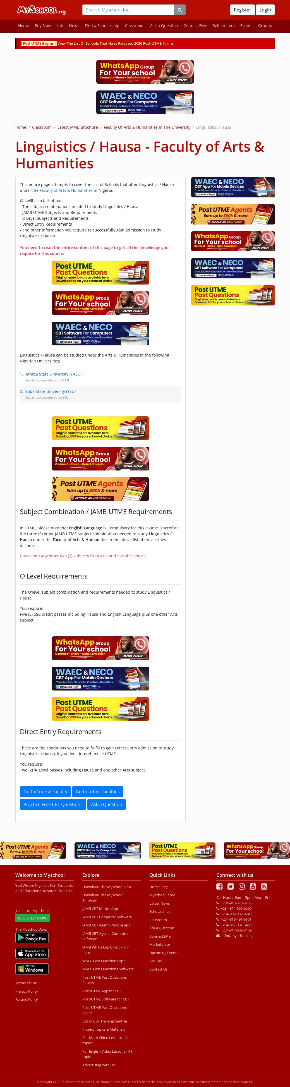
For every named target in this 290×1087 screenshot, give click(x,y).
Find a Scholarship (102, 25)
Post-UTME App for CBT (101, 990)
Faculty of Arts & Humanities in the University (147, 127)
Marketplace (159, 944)
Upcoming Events (163, 952)
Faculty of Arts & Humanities (66, 190)
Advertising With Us (98, 1064)
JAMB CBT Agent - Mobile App (106, 925)
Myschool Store (162, 894)
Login (265, 10)
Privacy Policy (26, 991)
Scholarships (159, 911)
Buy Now (43, 25)
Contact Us (158, 969)
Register (242, 10)
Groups (265, 25)
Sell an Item (224, 25)
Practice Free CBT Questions (53, 804)
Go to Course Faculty (45, 792)
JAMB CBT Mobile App (100, 908)
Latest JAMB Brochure (77, 127)
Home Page (159, 886)
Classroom (135, 25)
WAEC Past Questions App (104, 960)
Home (23, 25)
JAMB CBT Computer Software (107, 916)
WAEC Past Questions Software (108, 968)
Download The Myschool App (106, 886)
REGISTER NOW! (33, 918)
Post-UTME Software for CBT (105, 999)
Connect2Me (195, 25)
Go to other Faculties (98, 792)
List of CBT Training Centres (105, 1021)
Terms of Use (26, 982)
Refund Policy (26, 999)
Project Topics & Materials (103, 1029)
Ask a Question (164, 25)
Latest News (68, 25)
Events (246, 25)
